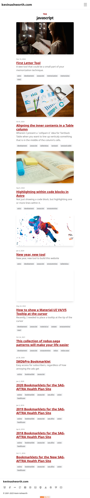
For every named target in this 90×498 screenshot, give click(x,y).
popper (54, 326)
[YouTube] (61, 487)
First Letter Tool (28, 63)
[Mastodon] (40, 487)
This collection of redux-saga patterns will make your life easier (42, 343)
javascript (40, 76)
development (29, 76)
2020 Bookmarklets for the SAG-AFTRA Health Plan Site (40, 387)
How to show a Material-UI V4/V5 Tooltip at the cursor (41, 312)
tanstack (54, 146)
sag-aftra (51, 395)
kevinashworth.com (17, 4)
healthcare (21, 398)
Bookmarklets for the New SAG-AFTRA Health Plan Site (40, 459)
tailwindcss (44, 146)
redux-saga (65, 350)
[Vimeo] (55, 487)
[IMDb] (25, 487)
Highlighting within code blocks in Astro (42, 194)
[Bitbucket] (4, 487)
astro (19, 76)
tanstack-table (66, 146)
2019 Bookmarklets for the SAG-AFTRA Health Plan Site (40, 411)
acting (19, 374)
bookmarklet (29, 374)
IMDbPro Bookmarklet (33, 361)
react (19, 79)
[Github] (20, 487)
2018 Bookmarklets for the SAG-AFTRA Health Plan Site (40, 435)
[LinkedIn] (35, 487)
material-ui (44, 326)
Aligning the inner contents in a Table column (45, 127)
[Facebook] (9, 487)
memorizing (65, 76)
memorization (52, 76)
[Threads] (50, 487)
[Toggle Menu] (85, 5)
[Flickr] (14, 487)
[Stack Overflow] (45, 487)
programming (52, 208)
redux (56, 350)
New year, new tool (30, 254)
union (59, 395)
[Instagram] (30, 487)
